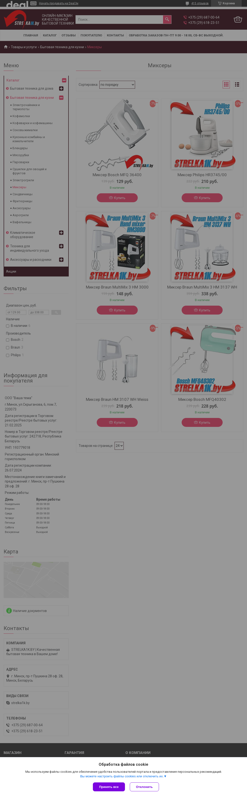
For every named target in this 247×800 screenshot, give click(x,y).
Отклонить (144, 787)
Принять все (109, 787)
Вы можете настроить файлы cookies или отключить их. (122, 776)
